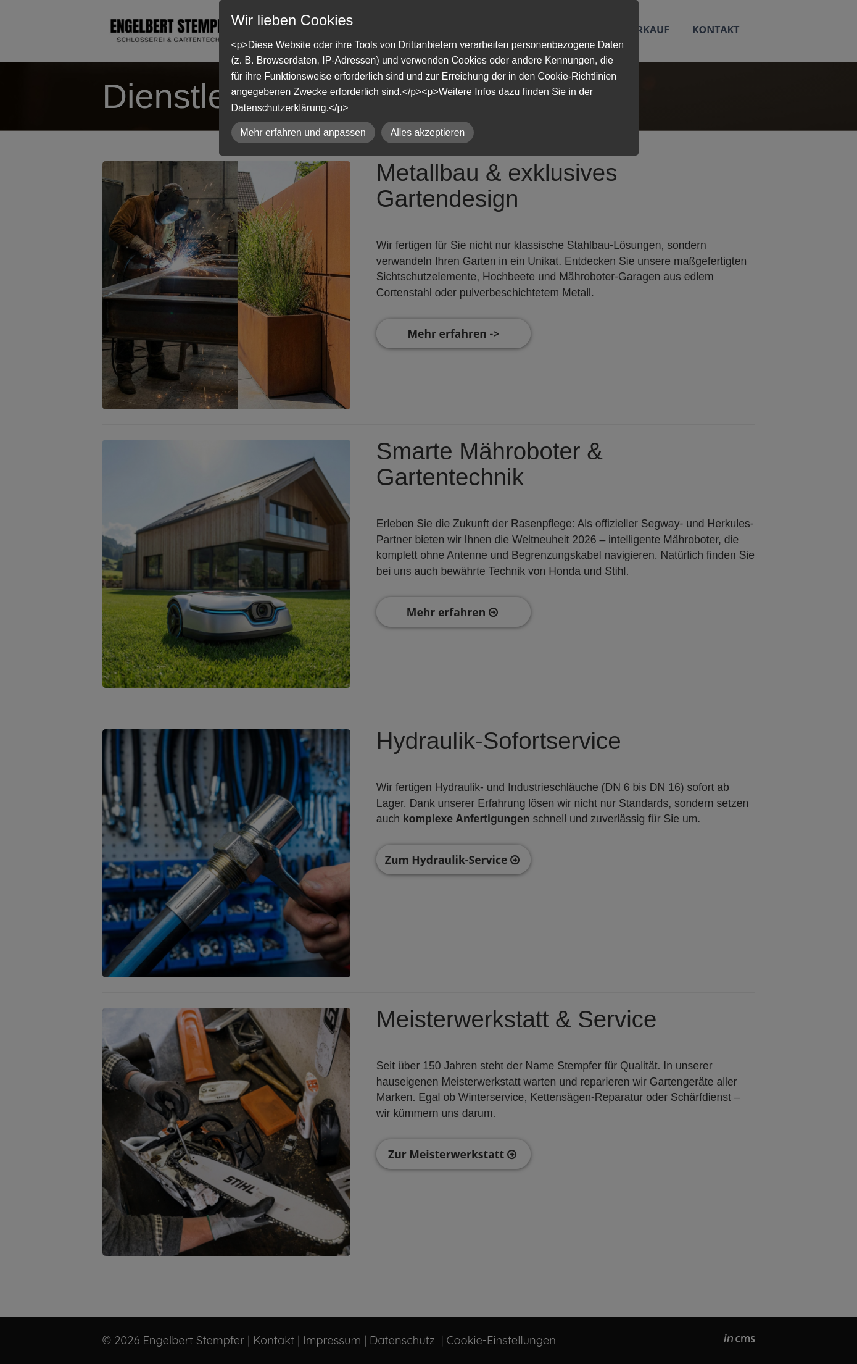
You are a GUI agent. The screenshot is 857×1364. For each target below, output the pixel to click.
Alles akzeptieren (428, 132)
